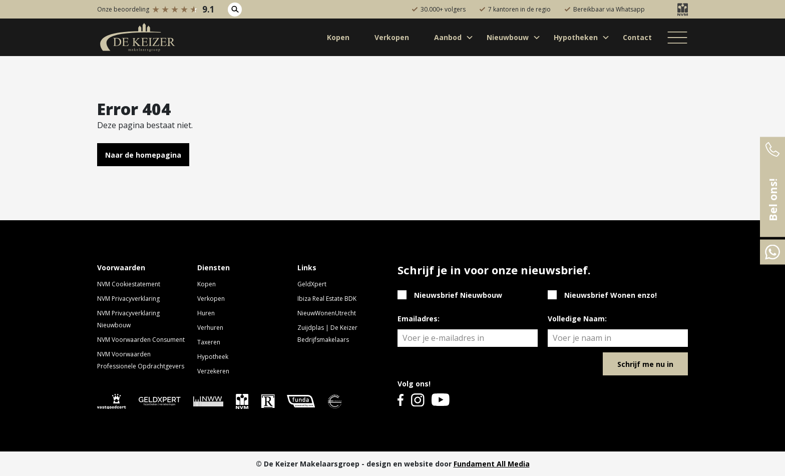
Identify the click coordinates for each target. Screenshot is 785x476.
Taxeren (208, 342)
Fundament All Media (492, 463)
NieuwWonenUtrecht (326, 313)
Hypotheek (212, 356)
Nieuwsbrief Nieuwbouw (458, 295)
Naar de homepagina (143, 155)
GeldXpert (311, 284)
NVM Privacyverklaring (128, 298)
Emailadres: (419, 318)
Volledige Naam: (577, 318)
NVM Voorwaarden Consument (141, 339)
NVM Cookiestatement (128, 284)
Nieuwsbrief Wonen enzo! (610, 295)
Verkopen (211, 298)
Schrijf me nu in (645, 364)
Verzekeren (213, 371)
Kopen (206, 284)
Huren (206, 313)
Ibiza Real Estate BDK (326, 298)
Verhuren (210, 327)
